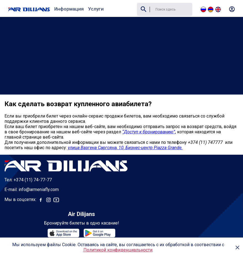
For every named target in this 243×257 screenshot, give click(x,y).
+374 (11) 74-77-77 (33, 163)
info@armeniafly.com (39, 172)
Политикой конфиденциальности (117, 250)
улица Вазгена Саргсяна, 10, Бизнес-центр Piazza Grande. (125, 130)
